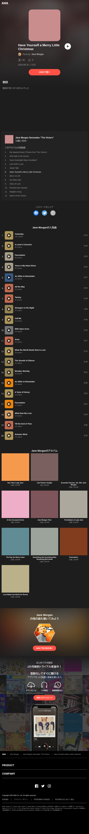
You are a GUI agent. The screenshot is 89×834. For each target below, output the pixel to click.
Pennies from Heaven (18, 188)
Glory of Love (15, 184)
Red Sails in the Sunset (19, 156)
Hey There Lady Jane (15, 483)
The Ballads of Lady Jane (73, 520)
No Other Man (15, 180)
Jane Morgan (37, 54)
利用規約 (5, 799)
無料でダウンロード (44, 698)
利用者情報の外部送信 (42, 799)
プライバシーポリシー (21, 799)
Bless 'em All (15, 176)
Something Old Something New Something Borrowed (44, 558)
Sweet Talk (14, 168)
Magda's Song (15, 192)
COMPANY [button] (8, 773)
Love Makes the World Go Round (15, 594)
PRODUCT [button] (8, 765)
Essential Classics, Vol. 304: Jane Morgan (73, 484)
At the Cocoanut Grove (15, 520)
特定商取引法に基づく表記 (64, 799)
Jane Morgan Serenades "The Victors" (34, 138)
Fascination (73, 557)
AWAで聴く (44, 72)
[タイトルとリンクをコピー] (53, 213)
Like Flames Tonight (44, 483)
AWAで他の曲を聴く (44, 648)
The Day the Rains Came (15, 557)
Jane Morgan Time (44, 520)
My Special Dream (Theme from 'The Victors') (28, 152)
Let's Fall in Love (17, 164)
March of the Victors (18, 196)
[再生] (68, 46)
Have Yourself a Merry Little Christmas (67, 754)
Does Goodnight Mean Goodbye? (23, 160)
